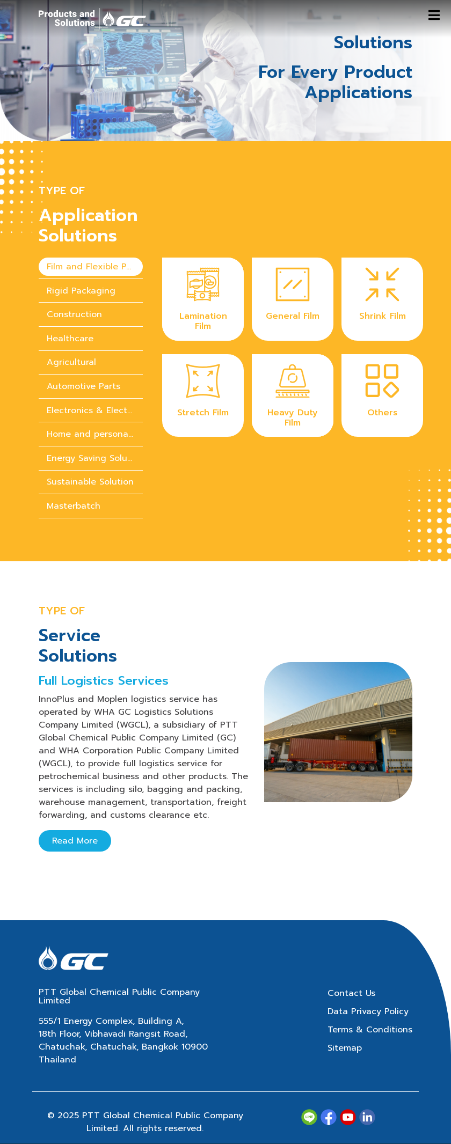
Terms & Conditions (370, 1029)
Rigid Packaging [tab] (81, 290)
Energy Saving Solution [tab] (95, 458)
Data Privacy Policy (368, 1011)
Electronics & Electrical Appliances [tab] (95, 410)
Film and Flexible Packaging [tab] (95, 266)
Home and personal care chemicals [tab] (95, 434)
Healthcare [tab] (70, 338)
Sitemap (345, 1048)
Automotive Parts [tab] (83, 386)
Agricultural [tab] (71, 362)
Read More (75, 840)
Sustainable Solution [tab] (90, 481)
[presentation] (91, 267)
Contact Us (351, 993)
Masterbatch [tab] (73, 506)
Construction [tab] (74, 314)
